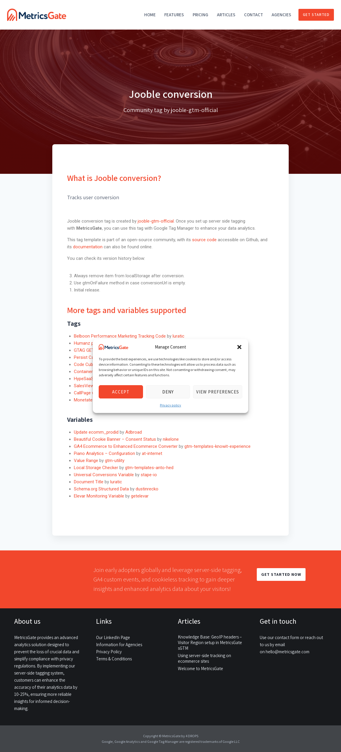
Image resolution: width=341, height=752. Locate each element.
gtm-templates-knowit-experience (217, 446)
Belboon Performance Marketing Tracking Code (120, 336)
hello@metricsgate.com (287, 651)
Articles (226, 14)
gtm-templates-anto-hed (149, 467)
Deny (168, 392)
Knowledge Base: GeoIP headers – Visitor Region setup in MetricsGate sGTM (210, 642)
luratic (178, 336)
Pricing (200, 14)
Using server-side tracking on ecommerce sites (204, 658)
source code (205, 239)
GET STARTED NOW (281, 574)
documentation (88, 246)
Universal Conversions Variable (104, 474)
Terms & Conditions (114, 659)
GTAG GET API (88, 350)
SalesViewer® (87, 385)
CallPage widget (89, 393)
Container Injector (91, 371)
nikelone (171, 439)
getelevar (140, 496)
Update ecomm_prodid (96, 432)
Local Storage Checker (96, 467)
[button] (239, 347)
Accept (120, 392)
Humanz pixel (87, 343)
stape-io (149, 474)
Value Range (86, 460)
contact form (287, 637)
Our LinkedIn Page (113, 637)
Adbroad (133, 432)
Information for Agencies (119, 644)
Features (174, 14)
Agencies (281, 14)
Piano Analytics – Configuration (104, 453)
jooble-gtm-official (156, 221)
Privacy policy (170, 405)
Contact (253, 14)
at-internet (152, 453)
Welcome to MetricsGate (200, 668)
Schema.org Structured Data (101, 489)
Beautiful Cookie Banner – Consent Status (115, 439)
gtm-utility (114, 460)
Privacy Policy (109, 651)
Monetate (83, 400)
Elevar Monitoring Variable (99, 496)
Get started (316, 14)
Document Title (88, 481)
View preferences (217, 392)
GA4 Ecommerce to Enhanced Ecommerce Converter (126, 446)
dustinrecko (147, 489)
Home (150, 14)
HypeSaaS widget (91, 378)
